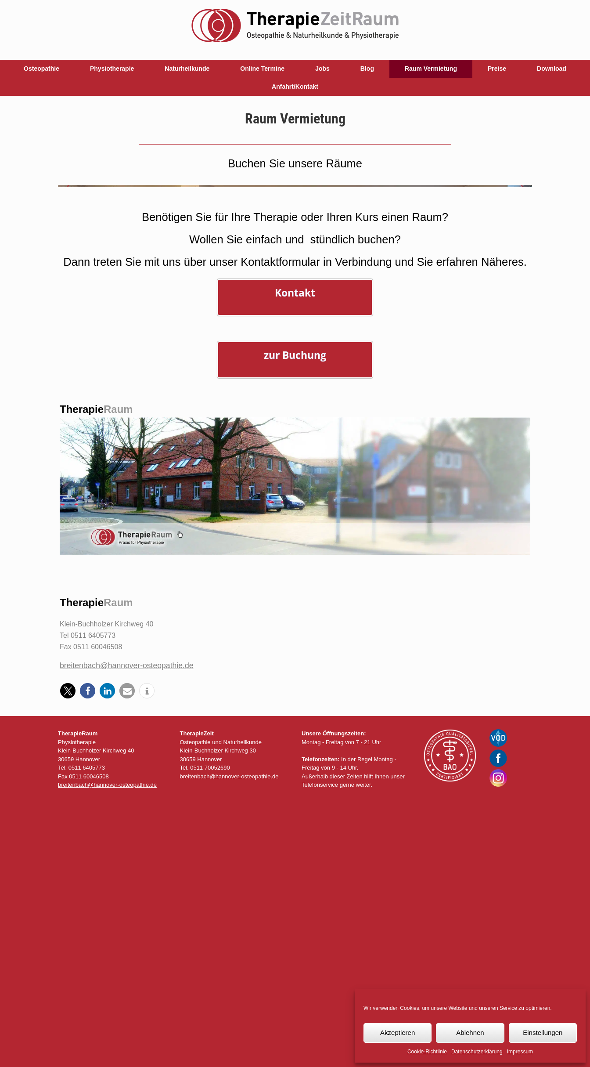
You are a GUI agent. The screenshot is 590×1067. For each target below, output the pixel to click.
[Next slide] (521, 319)
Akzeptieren (397, 1032)
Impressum (520, 1052)
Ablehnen (470, 1032)
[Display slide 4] (516, 438)
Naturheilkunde (187, 68)
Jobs (322, 68)
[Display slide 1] (496, 438)
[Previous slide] (68, 319)
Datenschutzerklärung (477, 1052)
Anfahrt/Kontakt (295, 86)
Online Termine (262, 68)
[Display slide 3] (509, 438)
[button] (68, 955)
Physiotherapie (112, 68)
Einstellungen (542, 1032)
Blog (367, 68)
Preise (497, 68)
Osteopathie (41, 68)
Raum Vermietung (431, 68)
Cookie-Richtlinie (427, 1052)
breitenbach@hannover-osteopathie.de (126, 930)
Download (551, 68)
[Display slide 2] (503, 438)
